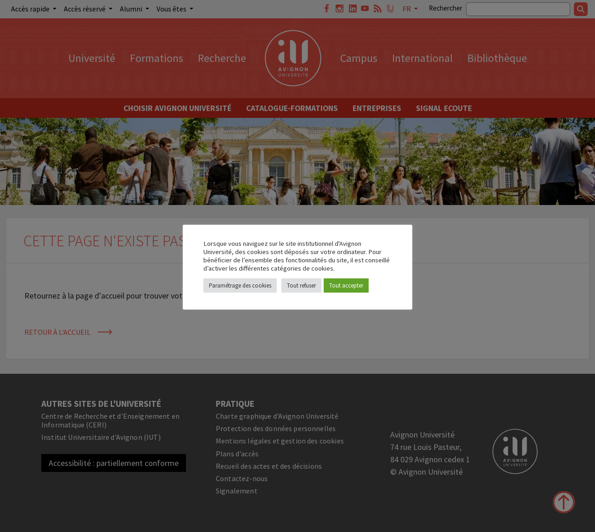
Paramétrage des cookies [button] (240, 285)
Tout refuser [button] (301, 285)
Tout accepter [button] (346, 285)
